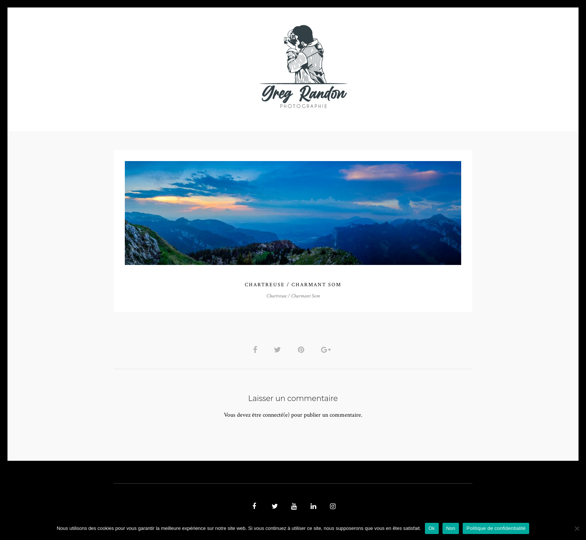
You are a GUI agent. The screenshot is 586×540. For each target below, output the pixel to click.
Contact (379, 66)
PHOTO (161, 66)
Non (451, 528)
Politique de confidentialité (495, 528)
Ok (432, 528)
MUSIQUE (233, 66)
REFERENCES (422, 66)
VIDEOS (198, 66)
